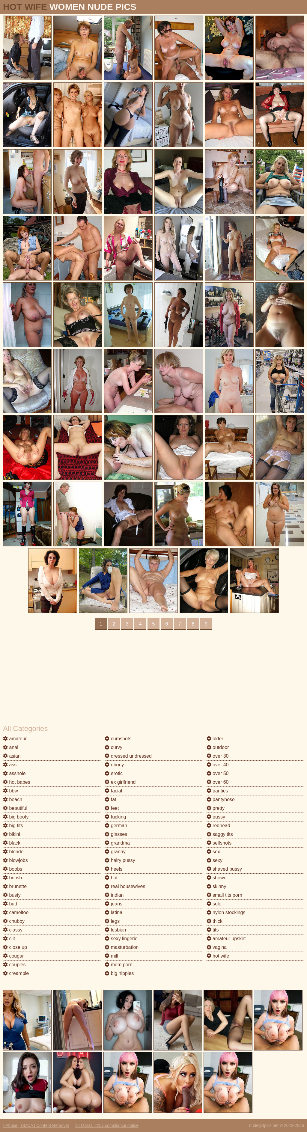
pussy (216, 816)
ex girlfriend (120, 782)
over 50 (218, 773)
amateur (15, 738)
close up (15, 947)
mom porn (118, 964)
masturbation (122, 947)
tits (213, 929)
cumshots (118, 738)
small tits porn (224, 895)
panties (217, 790)
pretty (216, 808)
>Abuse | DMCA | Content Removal (36, 1125)
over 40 (218, 764)
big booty (15, 816)
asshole (14, 773)
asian (12, 756)
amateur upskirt (226, 938)
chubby (14, 921)
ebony (114, 764)
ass (9, 764)
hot (111, 877)
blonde (13, 851)
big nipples (119, 973)
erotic (114, 773)
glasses (116, 834)
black (11, 842)
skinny (216, 886)
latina (113, 912)
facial (113, 790)
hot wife (218, 955)
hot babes (16, 782)
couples (14, 964)
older (215, 738)
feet (112, 808)
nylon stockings (226, 912)
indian (114, 895)
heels (113, 869)
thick (214, 921)
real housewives (125, 886)
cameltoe (15, 912)
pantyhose (221, 799)
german (116, 825)
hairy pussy (120, 860)
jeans (113, 903)
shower (217, 877)
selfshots (219, 842)
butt (10, 903)
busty (12, 895)
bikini (11, 834)
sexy (214, 860)
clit (9, 938)
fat (110, 799)
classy (12, 929)
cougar (13, 955)
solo (214, 903)
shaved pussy (224, 869)
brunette (15, 886)
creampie (16, 973)
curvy (113, 747)
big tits (13, 825)
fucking (115, 816)
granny (115, 851)
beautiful (15, 808)
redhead (218, 825)
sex (213, 851)
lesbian (115, 929)
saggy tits (220, 834)
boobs (12, 869)
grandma (117, 842)
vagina (217, 947)
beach (12, 799)
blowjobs (15, 860)
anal (10, 747)
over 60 (218, 782)
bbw (10, 790)
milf (111, 955)
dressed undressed (128, 756)
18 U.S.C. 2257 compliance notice (107, 1125)
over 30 (218, 756)
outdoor (218, 747)
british (12, 877)
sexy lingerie (121, 938)
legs (112, 921)
